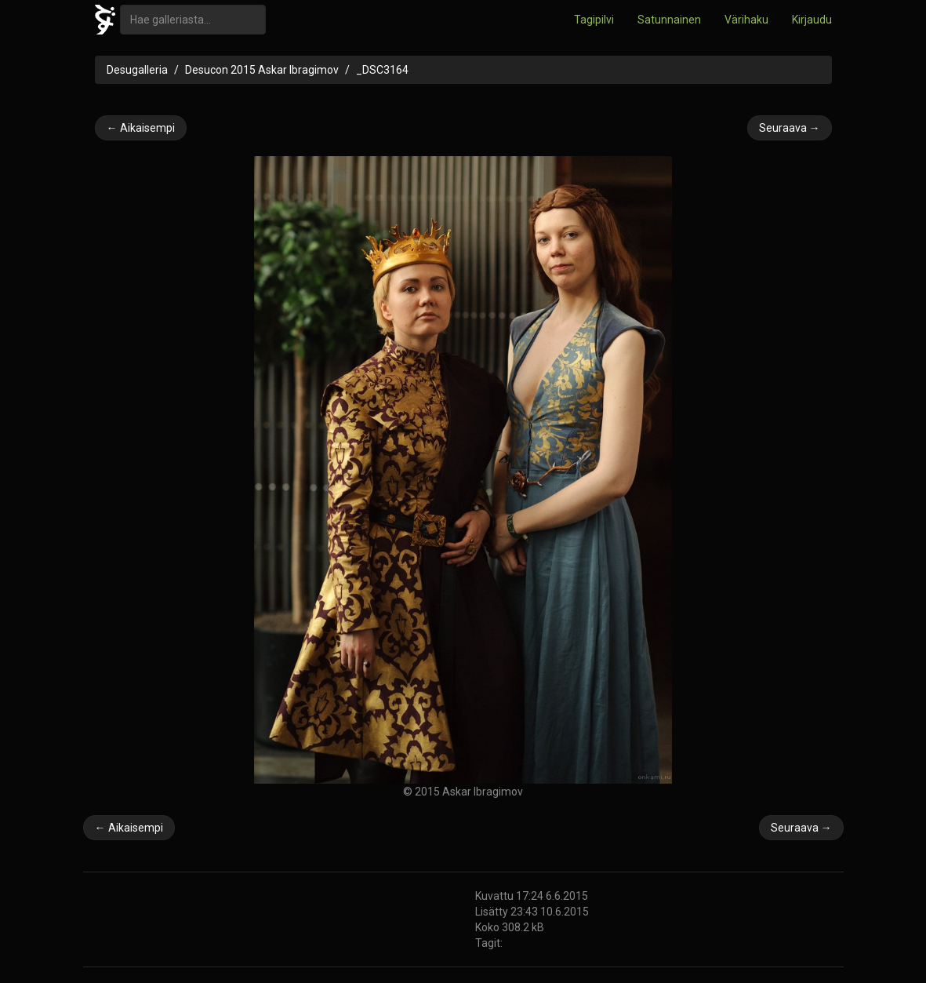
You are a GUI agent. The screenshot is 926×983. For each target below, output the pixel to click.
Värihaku (746, 19)
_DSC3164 (382, 70)
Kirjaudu (812, 19)
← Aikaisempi (141, 128)
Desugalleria (137, 70)
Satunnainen (669, 19)
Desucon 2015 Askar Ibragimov (262, 70)
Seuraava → (789, 128)
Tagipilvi (594, 19)
